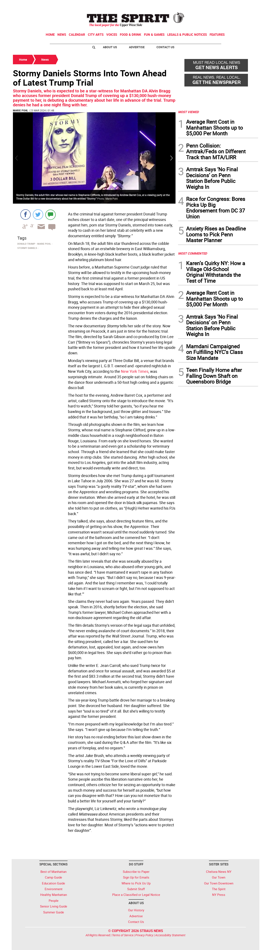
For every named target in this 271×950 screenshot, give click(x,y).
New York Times (134, 371)
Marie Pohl (20, 110)
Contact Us (165, 47)
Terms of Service (122, 935)
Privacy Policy (144, 935)
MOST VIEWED (188, 112)
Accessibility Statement (170, 935)
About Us (110, 47)
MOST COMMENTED (192, 253)
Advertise (137, 47)
